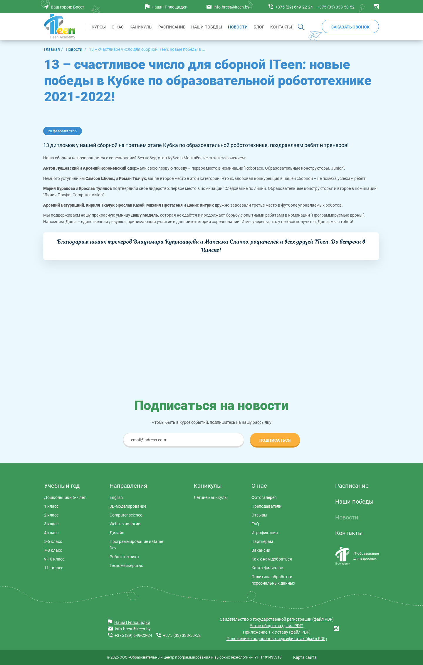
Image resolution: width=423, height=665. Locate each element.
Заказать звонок (350, 27)
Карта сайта (305, 657)
